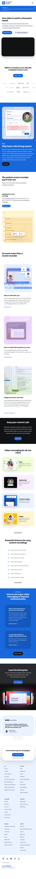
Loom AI (6, 801)
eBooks (5, 834)
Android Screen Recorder (9, 790)
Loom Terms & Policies (6, 862)
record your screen (10, 198)
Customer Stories (8, 809)
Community (6, 831)
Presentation (23, 784)
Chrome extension (17, 200)
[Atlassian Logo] (6, 866)
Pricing (5, 768)
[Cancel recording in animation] (22, 234)
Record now (8, 307)
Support (21, 782)
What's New (7, 839)
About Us (22, 826)
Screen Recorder (7, 774)
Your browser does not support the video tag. (18, 380)
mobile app (5, 202)
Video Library (7, 817)
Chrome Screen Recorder (9, 779)
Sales (21, 768)
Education (22, 790)
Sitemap (22, 847)
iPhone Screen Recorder (9, 787)
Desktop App (23, 801)
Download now (6, 206)
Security (6, 812)
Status (5, 837)
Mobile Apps (22, 806)
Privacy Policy (23, 850)
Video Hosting (7, 814)
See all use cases (18, 532)
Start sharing (8, 357)
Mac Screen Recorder (8, 782)
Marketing (22, 776)
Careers (21, 831)
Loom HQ (6, 806)
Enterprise (6, 804)
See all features (18, 582)
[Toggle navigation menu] (32, 2)
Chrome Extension (24, 804)
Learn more (6, 164)
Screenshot (6, 776)
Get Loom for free (7, 32)
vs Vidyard (22, 839)
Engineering (22, 771)
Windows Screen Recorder (9, 784)
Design (21, 774)
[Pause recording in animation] (20, 234)
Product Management (24, 779)
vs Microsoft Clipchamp (25, 845)
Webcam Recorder (24, 792)
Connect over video (9, 413)
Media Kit (22, 837)
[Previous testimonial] (16, 736)
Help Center (6, 829)
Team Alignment (23, 787)
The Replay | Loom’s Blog (9, 826)
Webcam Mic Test (8, 842)
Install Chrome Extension (21, 33)
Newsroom (22, 834)
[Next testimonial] (20, 736)
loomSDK (6, 771)
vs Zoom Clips (23, 842)
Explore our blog (18, 654)
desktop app (25, 200)
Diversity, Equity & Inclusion (26, 829)
